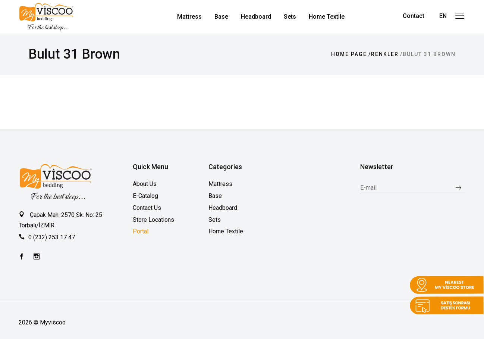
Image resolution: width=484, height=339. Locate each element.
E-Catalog (145, 195)
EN (443, 15)
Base (215, 195)
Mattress (220, 183)
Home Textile (225, 231)
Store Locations (153, 219)
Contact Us (147, 207)
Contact (413, 15)
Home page (349, 54)
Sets (214, 219)
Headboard (222, 207)
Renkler (385, 54)
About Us (145, 183)
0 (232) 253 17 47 (51, 237)
